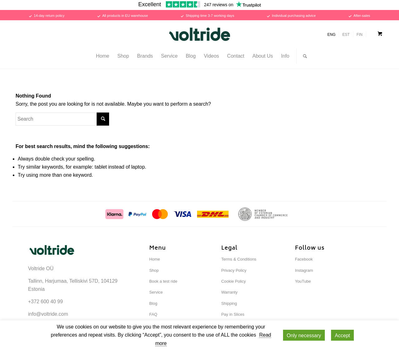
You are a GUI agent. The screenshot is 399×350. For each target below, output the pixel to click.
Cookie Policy (233, 281)
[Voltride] (199, 34)
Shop (154, 270)
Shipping (229, 303)
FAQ (153, 314)
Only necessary (304, 335)
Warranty (229, 292)
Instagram (304, 270)
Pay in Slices (232, 314)
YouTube (303, 281)
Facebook (304, 259)
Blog (153, 303)
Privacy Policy (234, 270)
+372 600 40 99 (45, 301)
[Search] (303, 56)
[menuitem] (102, 56)
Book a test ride (163, 281)
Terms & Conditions (239, 259)
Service (156, 292)
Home (154, 259)
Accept (342, 335)
